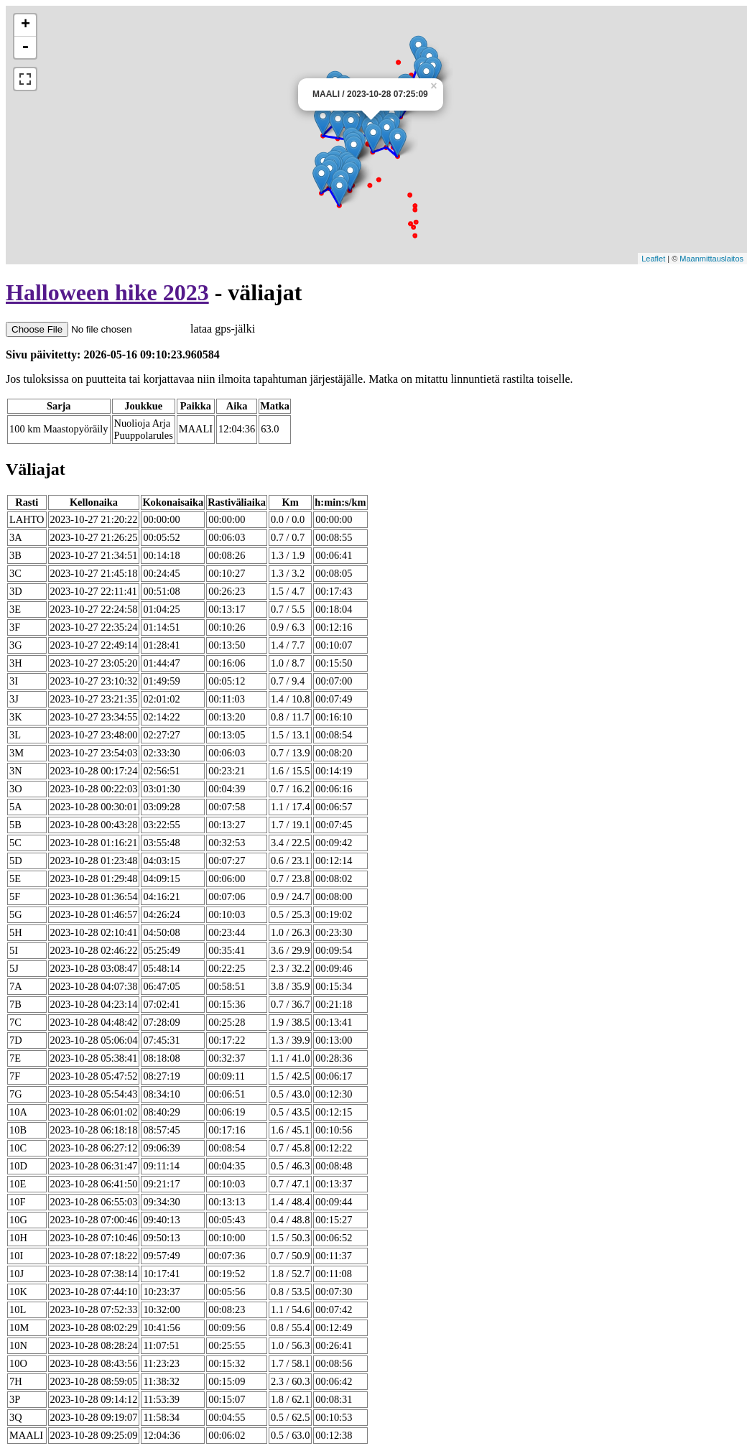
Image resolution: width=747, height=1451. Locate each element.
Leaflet (653, 258)
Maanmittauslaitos (711, 258)
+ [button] (25, 25)
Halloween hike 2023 (107, 292)
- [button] (25, 47)
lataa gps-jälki (130, 329)
